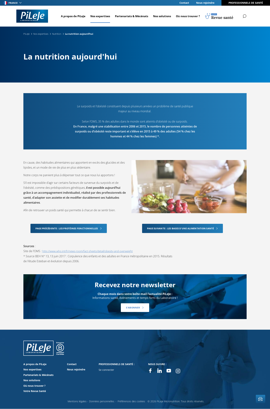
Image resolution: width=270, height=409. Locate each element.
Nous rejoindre (205, 2)
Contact (184, 2)
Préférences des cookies (131, 401)
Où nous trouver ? (187, 16)
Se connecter (106, 369)
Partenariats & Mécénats (131, 16)
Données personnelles (101, 401)
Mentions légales (77, 401)
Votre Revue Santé (34, 391)
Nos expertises (99, 16)
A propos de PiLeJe (72, 16)
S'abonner (133, 307)
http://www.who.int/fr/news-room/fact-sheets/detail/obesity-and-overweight (89, 251)
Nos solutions (161, 16)
